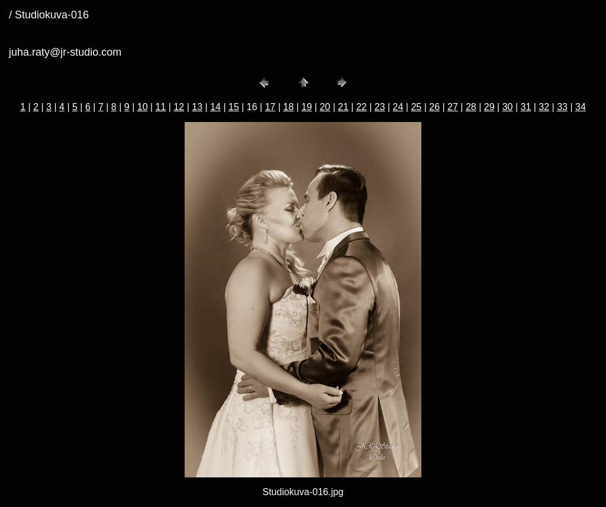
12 (178, 107)
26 (434, 107)
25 (416, 107)
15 (233, 107)
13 (197, 107)
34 (580, 107)
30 (507, 107)
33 (562, 107)
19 (306, 107)
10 (142, 107)
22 (361, 107)
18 (288, 107)
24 (398, 107)
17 (270, 107)
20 (325, 107)
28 (471, 107)
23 (380, 107)
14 (215, 107)
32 (544, 107)
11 (161, 107)
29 (489, 107)
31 (525, 107)
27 (452, 107)
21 (343, 107)
